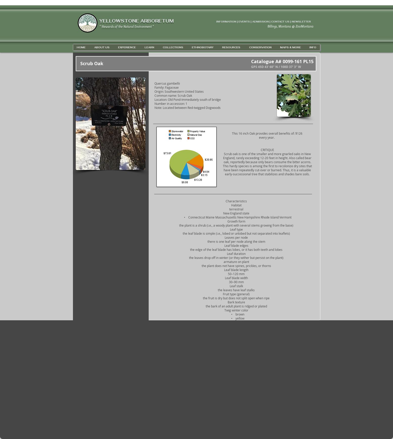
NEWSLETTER (301, 21)
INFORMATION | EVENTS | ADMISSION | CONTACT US (253, 21)
